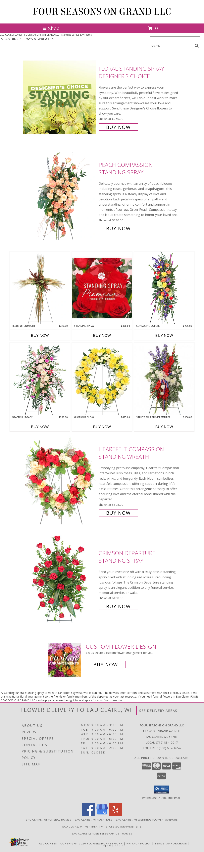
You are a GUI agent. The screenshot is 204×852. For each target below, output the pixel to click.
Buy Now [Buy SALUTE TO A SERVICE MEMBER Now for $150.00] (164, 426)
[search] (196, 46)
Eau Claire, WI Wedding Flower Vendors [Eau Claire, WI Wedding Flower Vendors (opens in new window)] (147, 819)
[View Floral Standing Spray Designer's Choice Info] (60, 97)
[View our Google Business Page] (102, 814)
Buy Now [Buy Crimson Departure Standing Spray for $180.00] (118, 606)
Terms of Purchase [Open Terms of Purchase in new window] (171, 843)
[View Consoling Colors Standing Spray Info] (164, 288)
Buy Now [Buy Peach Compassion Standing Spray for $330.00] (118, 228)
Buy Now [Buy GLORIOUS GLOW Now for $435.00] (102, 426)
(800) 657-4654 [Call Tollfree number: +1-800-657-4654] (170, 748)
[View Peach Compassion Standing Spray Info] (60, 196)
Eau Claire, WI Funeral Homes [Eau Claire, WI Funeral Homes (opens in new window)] (48, 819)
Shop (51, 28)
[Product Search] (171, 46)
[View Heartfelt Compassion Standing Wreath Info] (60, 480)
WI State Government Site (121, 826)
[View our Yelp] (115, 814)
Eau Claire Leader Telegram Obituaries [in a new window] (102, 833)
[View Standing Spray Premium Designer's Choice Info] (102, 288)
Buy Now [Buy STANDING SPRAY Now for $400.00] (102, 335)
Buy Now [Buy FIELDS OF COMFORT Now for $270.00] (40, 335)
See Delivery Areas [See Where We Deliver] (158, 710)
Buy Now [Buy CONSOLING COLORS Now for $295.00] (164, 335)
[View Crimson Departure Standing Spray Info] (60, 579)
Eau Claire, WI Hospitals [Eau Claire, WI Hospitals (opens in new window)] (94, 819)
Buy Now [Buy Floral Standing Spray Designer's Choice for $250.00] (118, 127)
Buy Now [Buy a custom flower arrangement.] (105, 664)
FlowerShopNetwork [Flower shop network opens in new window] (105, 843)
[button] (161, 789)
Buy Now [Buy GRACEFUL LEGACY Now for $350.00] (40, 426)
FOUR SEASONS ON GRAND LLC (102, 12)
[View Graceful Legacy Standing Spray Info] (40, 379)
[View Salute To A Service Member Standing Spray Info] (164, 379)
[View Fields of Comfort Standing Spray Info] (40, 288)
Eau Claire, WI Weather (80, 826)
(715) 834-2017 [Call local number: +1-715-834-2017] (167, 742)
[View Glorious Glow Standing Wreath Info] (102, 379)
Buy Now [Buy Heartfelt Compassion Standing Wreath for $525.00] (118, 512)
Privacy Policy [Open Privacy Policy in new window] (139, 843)
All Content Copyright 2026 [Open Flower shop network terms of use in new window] (62, 843)
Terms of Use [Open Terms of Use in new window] (114, 846)
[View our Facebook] (88, 814)
